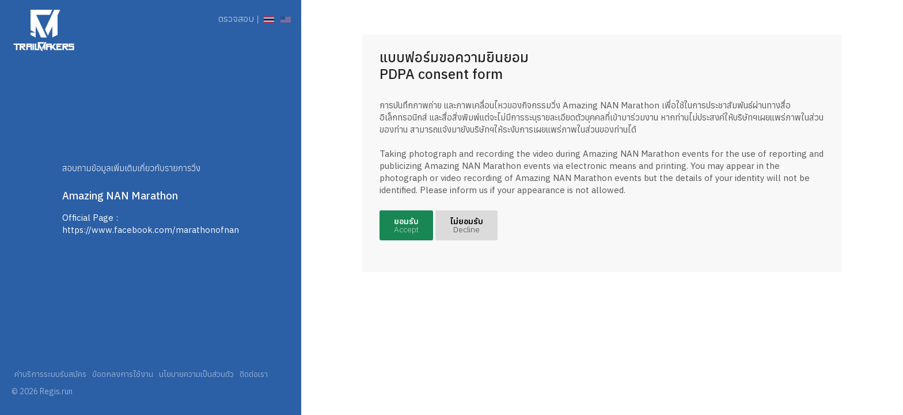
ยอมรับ (406, 225)
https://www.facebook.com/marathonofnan (150, 229)
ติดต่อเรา (254, 374)
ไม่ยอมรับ (466, 225)
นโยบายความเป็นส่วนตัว (196, 374)
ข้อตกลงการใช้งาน (122, 374)
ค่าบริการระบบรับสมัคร (50, 374)
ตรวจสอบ (236, 18)
